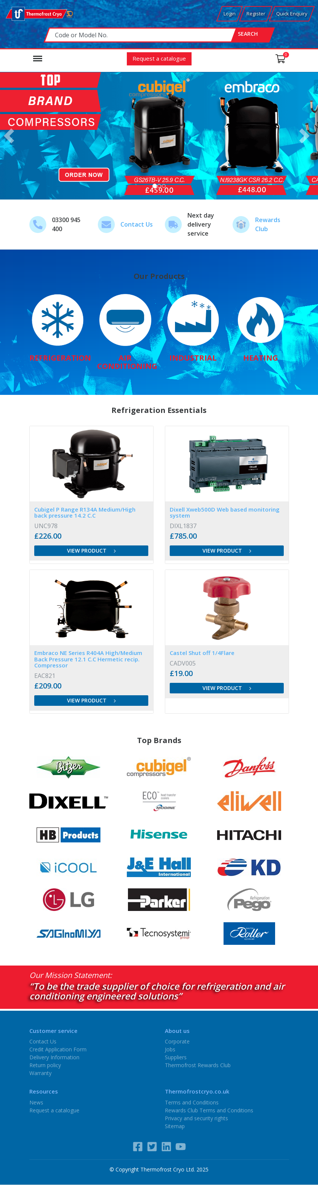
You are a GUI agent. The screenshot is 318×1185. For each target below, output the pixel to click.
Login (230, 13)
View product (91, 550)
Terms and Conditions (192, 1102)
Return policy (45, 1065)
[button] (11, 136)
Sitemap (175, 1125)
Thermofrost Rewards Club (198, 1065)
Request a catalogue (159, 58)
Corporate (177, 1041)
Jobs (170, 1049)
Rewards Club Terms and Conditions (209, 1109)
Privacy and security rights (196, 1117)
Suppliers (176, 1057)
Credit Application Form (58, 1049)
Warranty (40, 1073)
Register (255, 13)
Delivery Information (54, 1057)
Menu (37, 55)
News (36, 1102)
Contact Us (136, 224)
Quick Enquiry (291, 13)
